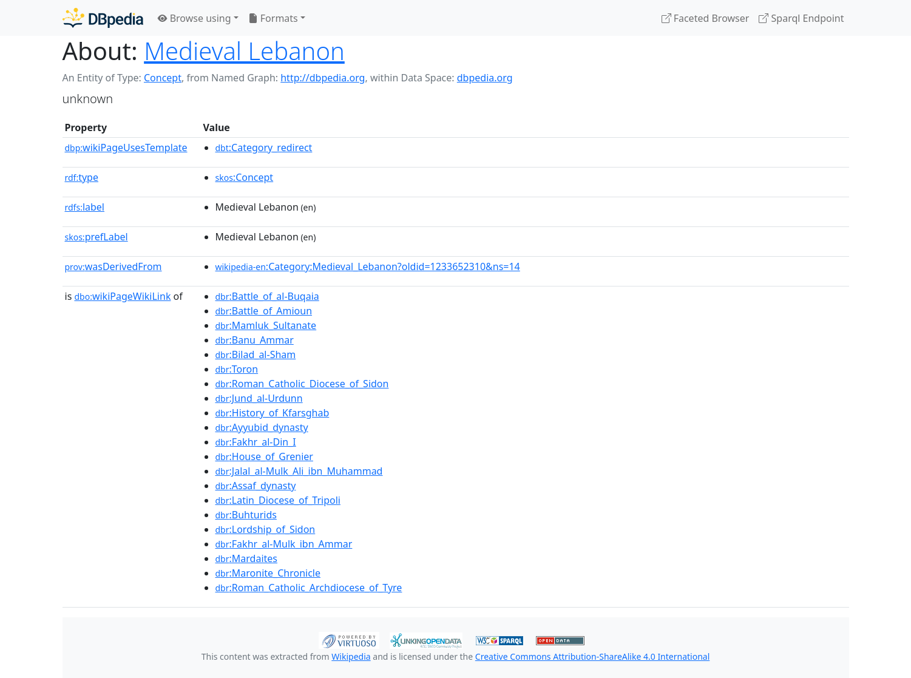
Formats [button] (273, 18)
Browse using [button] (194, 18)
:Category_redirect (264, 147)
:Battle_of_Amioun (264, 310)
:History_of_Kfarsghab (272, 412)
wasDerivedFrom (113, 266)
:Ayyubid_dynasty (261, 427)
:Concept (244, 177)
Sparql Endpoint (801, 18)
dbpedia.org (485, 77)
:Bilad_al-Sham (255, 354)
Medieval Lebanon (244, 50)
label (85, 207)
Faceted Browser (706, 18)
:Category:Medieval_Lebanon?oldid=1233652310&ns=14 (367, 266)
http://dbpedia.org (322, 77)
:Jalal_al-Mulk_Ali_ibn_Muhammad (299, 471)
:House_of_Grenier (264, 456)
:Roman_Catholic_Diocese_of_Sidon (302, 383)
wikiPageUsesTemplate (126, 147)
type (82, 177)
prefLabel (96, 236)
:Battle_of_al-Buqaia (267, 296)
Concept (162, 77)
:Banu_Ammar (254, 340)
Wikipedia (350, 656)
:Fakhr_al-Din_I (255, 442)
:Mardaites (246, 558)
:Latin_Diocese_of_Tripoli (277, 500)
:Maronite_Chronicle (268, 573)
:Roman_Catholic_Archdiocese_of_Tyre (308, 587)
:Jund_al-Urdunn (259, 398)
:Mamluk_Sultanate (266, 325)
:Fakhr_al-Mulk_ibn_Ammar (284, 544)
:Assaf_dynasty (255, 485)
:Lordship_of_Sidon (265, 529)
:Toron (237, 369)
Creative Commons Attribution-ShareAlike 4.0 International (592, 656)
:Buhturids (246, 514)
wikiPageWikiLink (122, 296)
